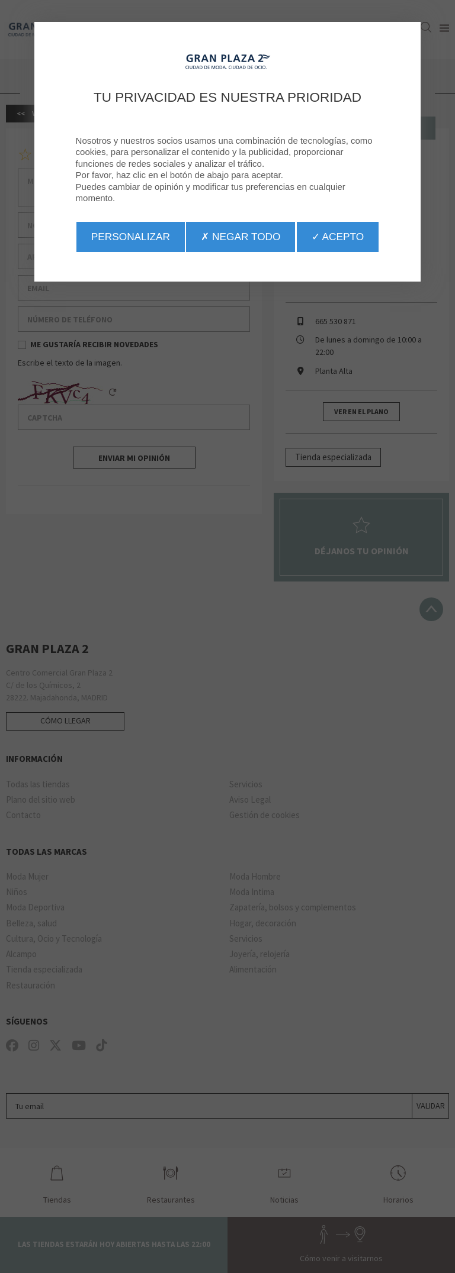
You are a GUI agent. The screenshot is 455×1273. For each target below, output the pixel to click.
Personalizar (130, 237)
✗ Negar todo (240, 237)
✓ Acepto (338, 237)
